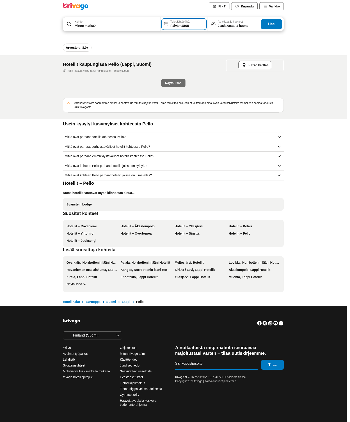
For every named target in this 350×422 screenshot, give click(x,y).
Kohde (78, 21)
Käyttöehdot (128, 359)
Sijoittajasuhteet (74, 365)
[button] (111, 24)
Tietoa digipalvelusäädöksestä (141, 389)
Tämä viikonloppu (192, 122)
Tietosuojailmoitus (132, 383)
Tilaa (272, 365)
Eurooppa (93, 302)
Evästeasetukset (132, 377)
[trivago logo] (76, 6)
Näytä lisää (76, 284)
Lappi (126, 302)
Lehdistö (69, 359)
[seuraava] (249, 41)
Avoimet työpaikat (75, 353)
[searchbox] (116, 25)
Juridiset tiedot (130, 365)
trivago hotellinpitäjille (78, 377)
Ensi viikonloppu (231, 122)
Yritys (67, 348)
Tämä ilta (129, 122)
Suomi (111, 302)
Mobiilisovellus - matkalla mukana (86, 371)
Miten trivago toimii (133, 353)
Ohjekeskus (128, 348)
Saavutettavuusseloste (136, 371)
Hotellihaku (71, 302)
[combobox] (111, 24)
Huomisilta (158, 122)
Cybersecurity (129, 395)
